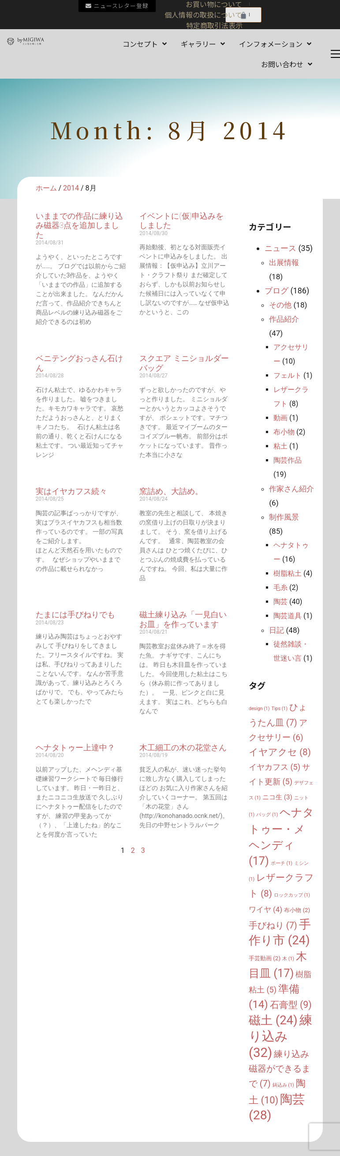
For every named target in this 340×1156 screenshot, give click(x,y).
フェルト (287, 375)
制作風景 (284, 517)
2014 (71, 188)
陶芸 (280, 601)
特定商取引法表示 (214, 25)
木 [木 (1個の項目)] (288, 959)
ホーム (46, 188)
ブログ (276, 290)
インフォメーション (275, 44)
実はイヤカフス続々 (71, 491)
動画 (280, 418)
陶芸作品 (287, 460)
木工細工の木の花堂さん (183, 747)
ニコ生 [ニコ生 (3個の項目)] (277, 797)
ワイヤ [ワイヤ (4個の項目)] (265, 909)
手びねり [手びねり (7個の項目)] (273, 925)
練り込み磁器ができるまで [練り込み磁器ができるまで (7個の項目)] (279, 1069)
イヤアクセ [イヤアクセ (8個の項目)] (280, 752)
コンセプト (145, 44)
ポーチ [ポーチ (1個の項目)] (281, 863)
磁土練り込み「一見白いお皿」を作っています (183, 619)
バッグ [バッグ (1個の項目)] (267, 815)
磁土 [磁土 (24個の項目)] (273, 1020)
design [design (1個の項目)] (259, 708)
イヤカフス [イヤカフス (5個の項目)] (274, 767)
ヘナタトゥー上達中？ (75, 747)
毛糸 (280, 587)
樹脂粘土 (287, 573)
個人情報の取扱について (203, 14)
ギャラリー (203, 44)
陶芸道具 (287, 616)
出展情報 (284, 262)
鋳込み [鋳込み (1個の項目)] (283, 1085)
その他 (280, 304)
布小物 (284, 432)
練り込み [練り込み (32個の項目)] (280, 1036)
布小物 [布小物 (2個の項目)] (297, 910)
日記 (276, 630)
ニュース (280, 248)
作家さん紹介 (291, 488)
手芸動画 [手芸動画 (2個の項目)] (264, 958)
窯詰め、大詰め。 (171, 491)
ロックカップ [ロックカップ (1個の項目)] (292, 895)
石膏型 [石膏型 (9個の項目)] (291, 1004)
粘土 (280, 446)
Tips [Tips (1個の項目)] (280, 708)
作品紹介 (284, 319)
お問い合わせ (286, 64)
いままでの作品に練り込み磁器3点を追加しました (79, 225)
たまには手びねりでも (75, 614)
